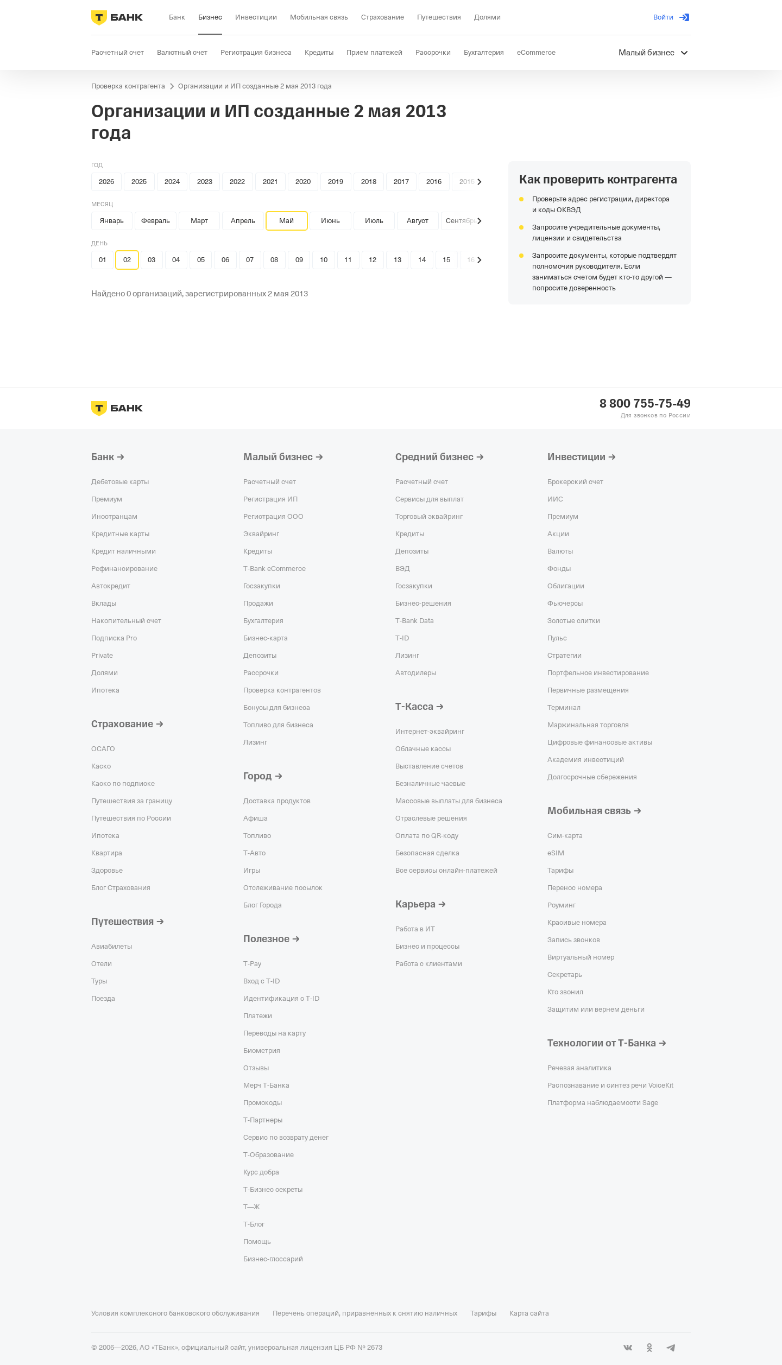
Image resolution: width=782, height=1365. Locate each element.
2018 (368, 181)
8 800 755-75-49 (645, 403)
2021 (270, 181)
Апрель (243, 221)
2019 (335, 181)
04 (176, 260)
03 (151, 260)
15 (446, 260)
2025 (139, 181)
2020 (303, 181)
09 (299, 260)
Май (286, 221)
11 (348, 260)
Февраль (155, 221)
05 (201, 260)
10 (323, 260)
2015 (467, 181)
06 (225, 260)
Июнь (330, 221)
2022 (237, 181)
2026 (106, 181)
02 (127, 260)
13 (397, 260)
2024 (172, 181)
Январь (112, 221)
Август (417, 221)
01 (102, 260)
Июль (374, 221)
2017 (401, 181)
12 (372, 260)
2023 (204, 181)
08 (274, 260)
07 (250, 260)
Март (199, 221)
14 (422, 260)
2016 (434, 181)
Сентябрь (461, 221)
